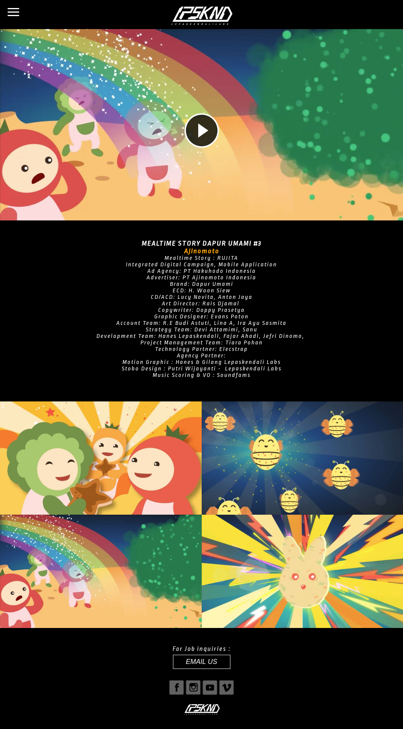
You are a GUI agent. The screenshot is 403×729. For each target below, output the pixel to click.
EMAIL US (201, 661)
